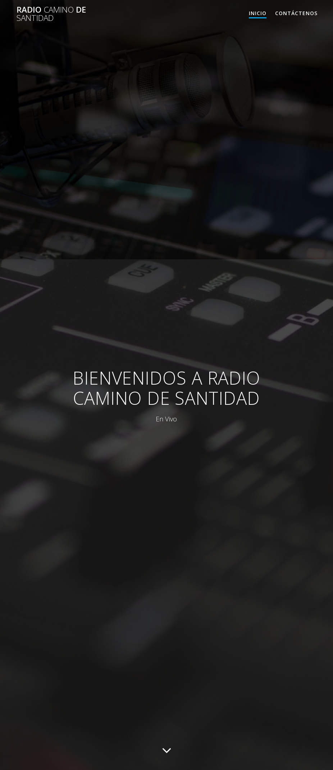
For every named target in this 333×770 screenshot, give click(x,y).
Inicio (257, 13)
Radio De (51, 14)
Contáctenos (296, 13)
